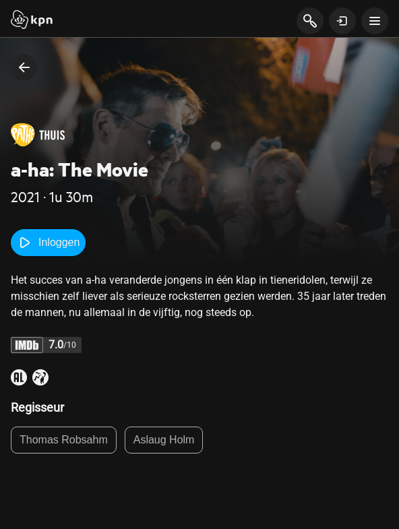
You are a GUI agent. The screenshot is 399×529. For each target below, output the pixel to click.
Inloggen (48, 242)
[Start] (31, 20)
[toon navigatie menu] (374, 20)
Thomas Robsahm (64, 439)
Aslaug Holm (164, 439)
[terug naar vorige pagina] (24, 67)
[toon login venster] (342, 20)
